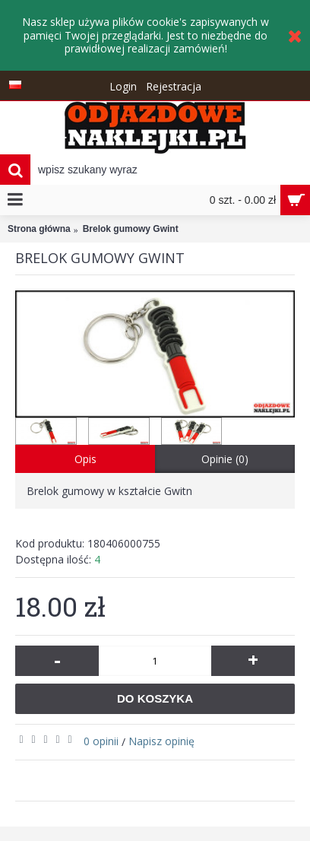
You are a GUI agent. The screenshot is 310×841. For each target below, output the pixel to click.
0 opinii (101, 741)
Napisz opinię (161, 741)
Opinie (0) (224, 459)
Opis (85, 459)
